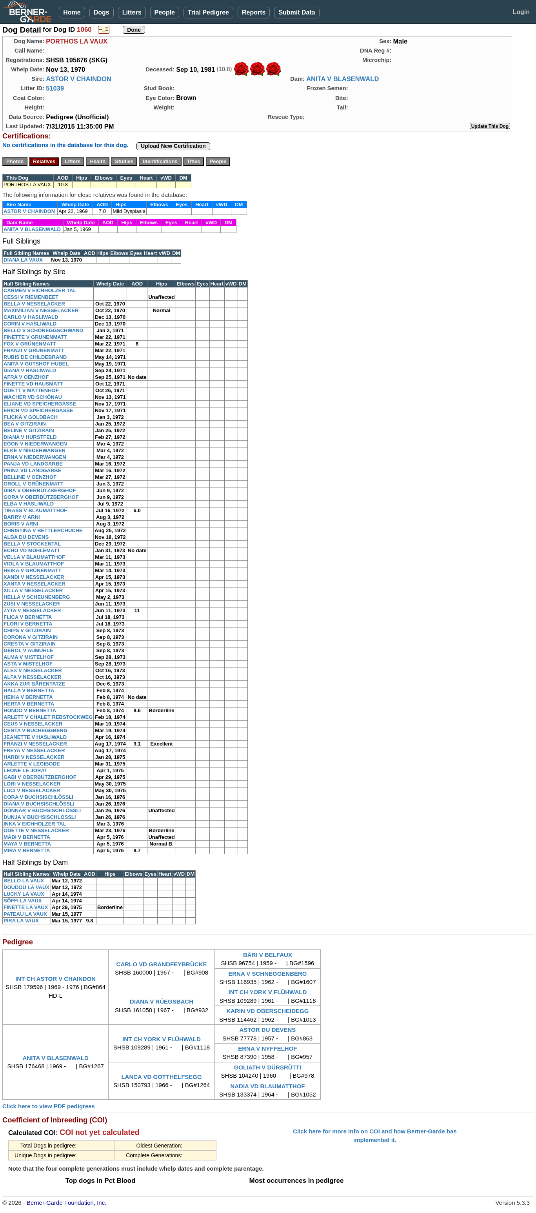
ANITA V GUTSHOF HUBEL (36, 364)
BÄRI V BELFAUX (267, 954)
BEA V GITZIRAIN (25, 424)
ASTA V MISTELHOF (28, 664)
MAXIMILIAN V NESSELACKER (41, 310)
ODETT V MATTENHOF (31, 390)
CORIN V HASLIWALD (30, 324)
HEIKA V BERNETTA (28, 697)
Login (521, 12)
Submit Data (296, 12)
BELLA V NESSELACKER (34, 304)
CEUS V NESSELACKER (33, 724)
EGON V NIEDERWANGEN (35, 444)
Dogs (101, 12)
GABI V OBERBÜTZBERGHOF (40, 777)
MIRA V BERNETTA (27, 850)
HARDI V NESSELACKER (34, 757)
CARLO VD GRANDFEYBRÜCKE (161, 964)
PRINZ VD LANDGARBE (32, 470)
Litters (132, 12)
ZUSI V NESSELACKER (32, 604)
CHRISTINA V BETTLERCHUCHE (43, 530)
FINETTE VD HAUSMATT (33, 384)
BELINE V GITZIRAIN (29, 430)
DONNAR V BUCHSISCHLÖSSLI (42, 810)
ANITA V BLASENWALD (342, 78)
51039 (55, 88)
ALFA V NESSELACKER (33, 677)
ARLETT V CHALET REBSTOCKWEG (48, 717)
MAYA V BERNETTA (27, 844)
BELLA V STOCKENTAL (32, 544)
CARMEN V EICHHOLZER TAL (40, 290)
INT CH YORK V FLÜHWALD (268, 992)
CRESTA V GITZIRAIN (30, 644)
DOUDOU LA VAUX (26, 887)
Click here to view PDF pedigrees (48, 1106)
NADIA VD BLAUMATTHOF (267, 1086)
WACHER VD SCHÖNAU (33, 397)
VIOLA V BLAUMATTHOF (34, 564)
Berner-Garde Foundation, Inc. (66, 1202)
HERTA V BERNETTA (29, 704)
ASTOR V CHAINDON (78, 78)
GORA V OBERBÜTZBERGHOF (41, 497)
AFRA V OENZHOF (26, 377)
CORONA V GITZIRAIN (31, 637)
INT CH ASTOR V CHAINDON (55, 978)
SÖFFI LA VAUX (23, 901)
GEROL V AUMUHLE (28, 650)
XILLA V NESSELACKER (33, 590)
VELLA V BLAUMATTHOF (34, 557)
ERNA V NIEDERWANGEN (35, 457)
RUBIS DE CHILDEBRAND (35, 357)
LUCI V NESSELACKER (32, 790)
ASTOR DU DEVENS (267, 1029)
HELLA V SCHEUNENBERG (37, 597)
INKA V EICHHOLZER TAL (35, 824)
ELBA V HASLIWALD (29, 504)
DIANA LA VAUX (23, 260)
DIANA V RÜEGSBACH (161, 1001)
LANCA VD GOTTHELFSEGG (161, 1076)
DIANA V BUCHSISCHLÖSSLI (39, 804)
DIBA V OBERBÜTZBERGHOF (40, 490)
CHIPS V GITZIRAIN (27, 630)
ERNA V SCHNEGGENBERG (267, 973)
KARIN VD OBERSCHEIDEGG (267, 1010)
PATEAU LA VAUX (25, 914)
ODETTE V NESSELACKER (36, 830)
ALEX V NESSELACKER (33, 670)
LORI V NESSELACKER (32, 784)
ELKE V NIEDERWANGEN (34, 450)
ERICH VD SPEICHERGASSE (38, 410)
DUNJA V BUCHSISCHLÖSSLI (40, 817)
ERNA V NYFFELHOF (267, 1048)
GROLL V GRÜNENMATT (34, 484)
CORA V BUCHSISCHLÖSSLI (38, 797)
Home (71, 12)
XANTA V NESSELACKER (34, 584)
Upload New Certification (173, 146)
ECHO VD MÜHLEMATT (32, 550)
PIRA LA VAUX (21, 921)
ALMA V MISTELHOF (29, 657)
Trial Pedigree (208, 12)
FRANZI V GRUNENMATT (34, 350)
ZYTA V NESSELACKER (32, 610)
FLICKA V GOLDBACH (31, 417)
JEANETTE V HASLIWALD (35, 737)
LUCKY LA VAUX (24, 894)
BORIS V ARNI (21, 524)
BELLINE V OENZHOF (30, 477)
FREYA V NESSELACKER (34, 750)
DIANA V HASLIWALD (30, 370)
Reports (253, 12)
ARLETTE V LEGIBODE (32, 764)
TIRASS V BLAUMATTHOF (35, 510)
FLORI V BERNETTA (28, 624)
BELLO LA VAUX (24, 881)
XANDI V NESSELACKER (34, 577)
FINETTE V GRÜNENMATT (35, 337)
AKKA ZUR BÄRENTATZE (34, 684)
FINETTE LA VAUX (26, 907)
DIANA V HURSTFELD (30, 437)
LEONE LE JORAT (25, 770)
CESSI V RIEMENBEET (31, 297)
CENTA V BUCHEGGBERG (35, 730)
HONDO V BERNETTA (30, 710)
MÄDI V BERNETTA (27, 837)
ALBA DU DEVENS (26, 537)
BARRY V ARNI (22, 517)
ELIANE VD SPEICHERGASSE (40, 404)
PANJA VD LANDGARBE (33, 464)
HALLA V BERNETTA (29, 690)
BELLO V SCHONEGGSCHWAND (43, 330)
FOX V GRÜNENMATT (30, 344)
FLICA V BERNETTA (28, 617)
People (164, 12)
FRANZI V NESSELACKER (35, 744)
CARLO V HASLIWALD (31, 317)
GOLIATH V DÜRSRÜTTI (267, 1067)
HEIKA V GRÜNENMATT (32, 570)
